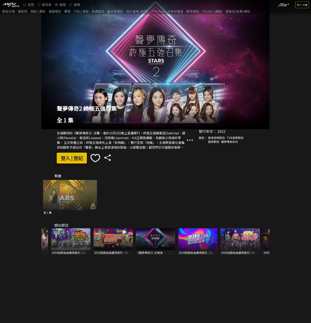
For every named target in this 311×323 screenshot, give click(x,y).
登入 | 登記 (72, 158)
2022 (221, 131)
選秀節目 (213, 142)
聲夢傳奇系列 (229, 142)
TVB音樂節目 (235, 138)
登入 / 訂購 (302, 4)
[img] (11, 5)
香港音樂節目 (216, 138)
